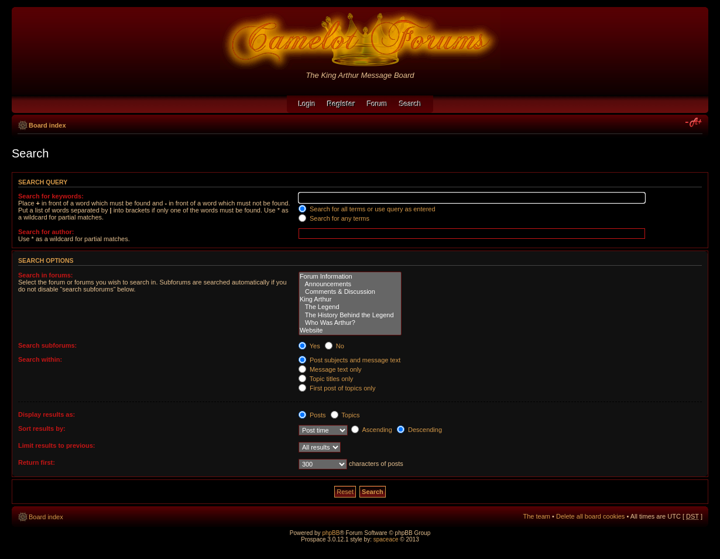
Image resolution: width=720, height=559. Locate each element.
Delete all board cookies (590, 516)
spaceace (386, 539)
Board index (47, 125)
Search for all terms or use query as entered (367, 208)
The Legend (350, 307)
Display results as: (46, 414)
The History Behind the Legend (350, 315)
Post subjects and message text (349, 359)
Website (350, 330)
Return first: (36, 462)
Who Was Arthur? (350, 323)
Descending (419, 429)
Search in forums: (45, 275)
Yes (309, 345)
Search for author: (46, 231)
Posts (312, 415)
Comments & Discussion (350, 292)
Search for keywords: (51, 196)
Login (307, 104)
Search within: (40, 359)
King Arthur (350, 299)
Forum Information (350, 276)
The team (536, 516)
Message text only (330, 369)
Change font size (693, 123)
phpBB (331, 533)
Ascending (371, 429)
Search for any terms (334, 218)
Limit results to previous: (56, 445)
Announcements (350, 284)
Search (410, 104)
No (334, 345)
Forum (377, 104)
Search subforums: (47, 345)
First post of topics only (337, 388)
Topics (345, 415)
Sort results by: (42, 428)
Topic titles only (326, 378)
